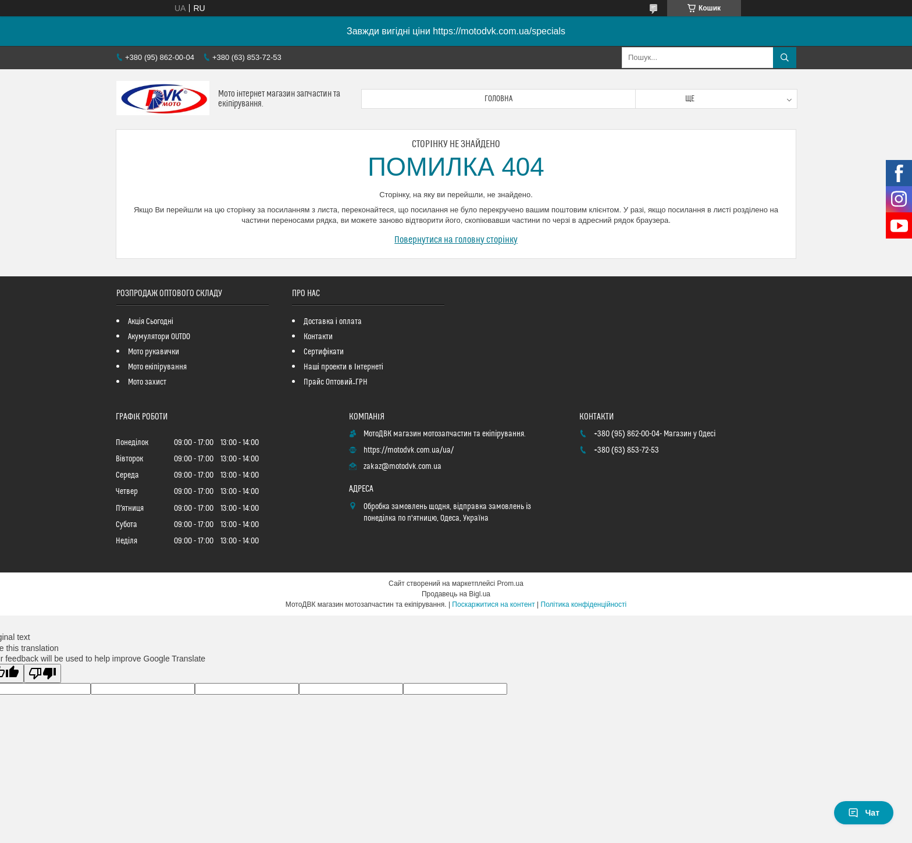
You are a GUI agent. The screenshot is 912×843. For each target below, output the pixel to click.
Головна (498, 99)
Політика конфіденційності (584, 604)
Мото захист (147, 382)
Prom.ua (510, 583)
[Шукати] (784, 57)
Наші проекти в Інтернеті (343, 367)
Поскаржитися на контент (493, 604)
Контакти (318, 337)
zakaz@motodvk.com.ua (402, 466)
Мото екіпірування (157, 367)
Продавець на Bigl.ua (456, 594)
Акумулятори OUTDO (159, 337)
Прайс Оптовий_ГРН (336, 382)
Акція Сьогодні (150, 321)
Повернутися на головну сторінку (456, 239)
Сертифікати (324, 352)
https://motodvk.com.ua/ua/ (409, 450)
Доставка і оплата (333, 321)
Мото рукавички (153, 352)
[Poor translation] (42, 673)
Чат (863, 813)
